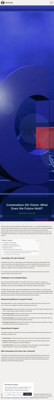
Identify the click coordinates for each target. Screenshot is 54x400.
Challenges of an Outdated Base (10, 244)
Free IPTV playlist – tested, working (12, 254)
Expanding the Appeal (8, 247)
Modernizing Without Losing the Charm (11, 246)
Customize (9, 394)
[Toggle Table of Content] (36, 240)
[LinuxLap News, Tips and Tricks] (7, 2)
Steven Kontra (23, 213)
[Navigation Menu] (51, 2)
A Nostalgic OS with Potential (9, 242)
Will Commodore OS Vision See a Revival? (12, 249)
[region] (18, 389)
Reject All (18, 394)
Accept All (27, 394)
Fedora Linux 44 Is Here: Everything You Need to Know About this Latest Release (21, 251)
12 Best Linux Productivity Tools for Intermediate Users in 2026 (18, 252)
